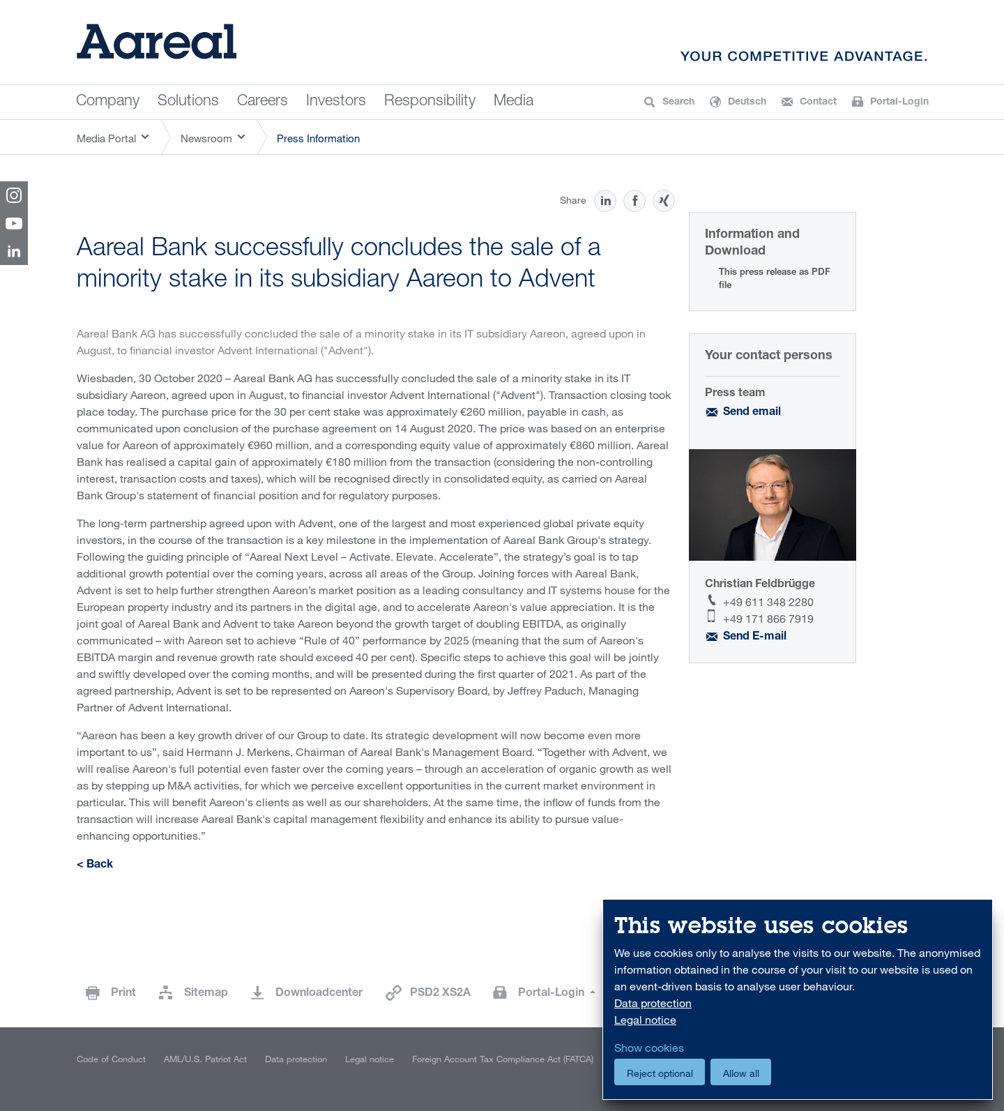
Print (123, 993)
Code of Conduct (111, 1058)
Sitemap (206, 993)
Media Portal (106, 138)
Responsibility (430, 101)
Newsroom (206, 138)
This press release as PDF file (774, 280)
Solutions (188, 101)
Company (107, 101)
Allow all (741, 1073)
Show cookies (649, 1048)
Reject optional (660, 1073)
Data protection (296, 1058)
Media (513, 101)
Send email (752, 412)
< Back (95, 865)
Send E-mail (754, 637)
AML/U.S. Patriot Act (205, 1058)
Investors (336, 101)
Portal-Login (552, 993)
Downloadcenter (319, 993)
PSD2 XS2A (440, 993)
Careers (262, 101)
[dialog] (797, 1000)
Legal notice (369, 1058)
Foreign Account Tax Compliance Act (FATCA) (502, 1058)
